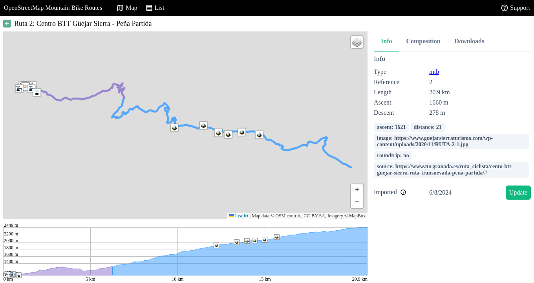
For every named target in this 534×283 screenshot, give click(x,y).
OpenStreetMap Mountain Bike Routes (53, 7)
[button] (32, 89)
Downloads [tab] (470, 41)
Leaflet (239, 216)
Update (518, 192)
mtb (434, 71)
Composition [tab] (423, 41)
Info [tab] (386, 41)
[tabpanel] (452, 129)
